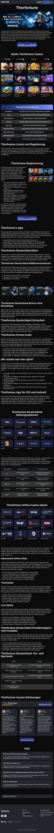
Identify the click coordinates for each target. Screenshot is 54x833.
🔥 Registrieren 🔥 (27, 44)
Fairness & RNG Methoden (46, 812)
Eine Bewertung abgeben (45, 703)
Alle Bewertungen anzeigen (27, 739)
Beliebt (7, 59)
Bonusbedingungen (44, 810)
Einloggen (39, 2)
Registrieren (46, 2)
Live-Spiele (20, 59)
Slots (47, 59)
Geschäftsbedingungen (27, 815)
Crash (33, 59)
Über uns (24, 810)
